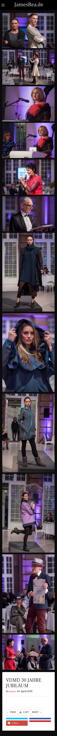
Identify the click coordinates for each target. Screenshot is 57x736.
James (12, 691)
